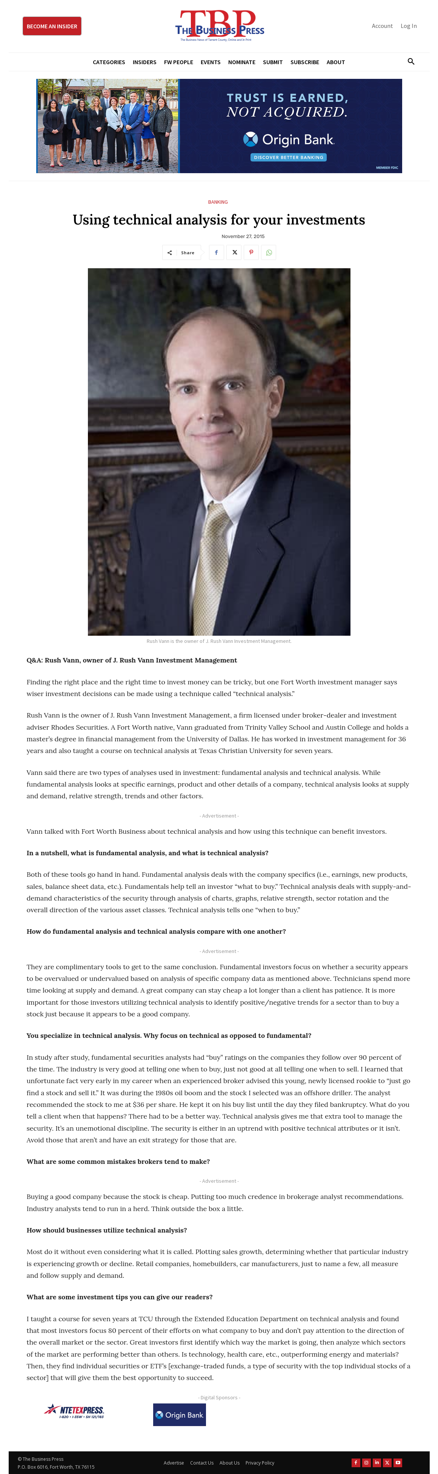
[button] (409, 62)
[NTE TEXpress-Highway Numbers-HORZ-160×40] (74, 1411)
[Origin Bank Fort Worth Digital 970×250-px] (219, 126)
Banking (218, 202)
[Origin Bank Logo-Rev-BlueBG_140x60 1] (179, 1414)
